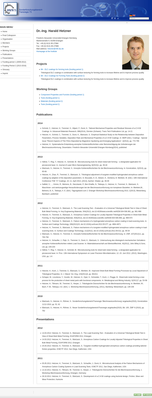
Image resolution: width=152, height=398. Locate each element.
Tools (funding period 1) (50, 98)
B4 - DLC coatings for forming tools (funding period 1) (62, 69)
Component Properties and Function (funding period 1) (62, 95)
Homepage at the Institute (46, 51)
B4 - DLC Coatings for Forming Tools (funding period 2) (63, 76)
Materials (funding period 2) (52, 101)
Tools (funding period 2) (50, 104)
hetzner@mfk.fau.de (55, 49)
